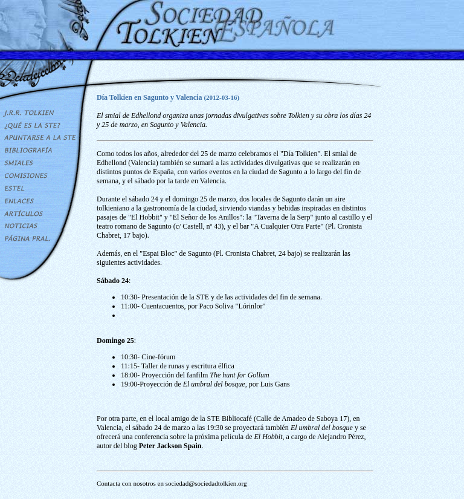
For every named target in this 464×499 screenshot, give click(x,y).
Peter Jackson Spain (170, 446)
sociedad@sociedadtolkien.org (206, 483)
